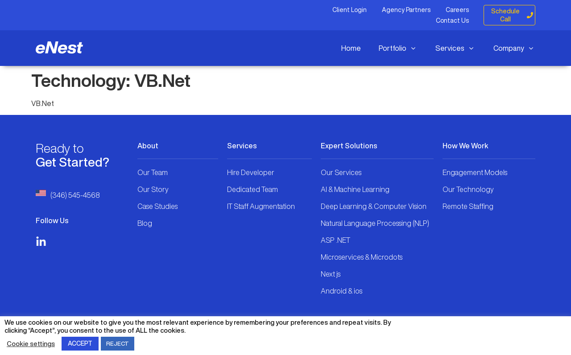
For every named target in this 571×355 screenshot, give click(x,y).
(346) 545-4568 (75, 195)
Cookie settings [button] (31, 343)
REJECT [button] (117, 344)
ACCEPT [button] (80, 343)
